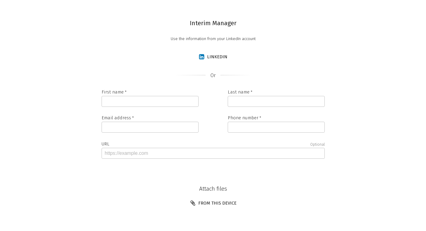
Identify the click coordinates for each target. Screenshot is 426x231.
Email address (116, 118)
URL (213, 144)
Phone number (243, 118)
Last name (239, 92)
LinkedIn (213, 56)
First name (113, 92)
